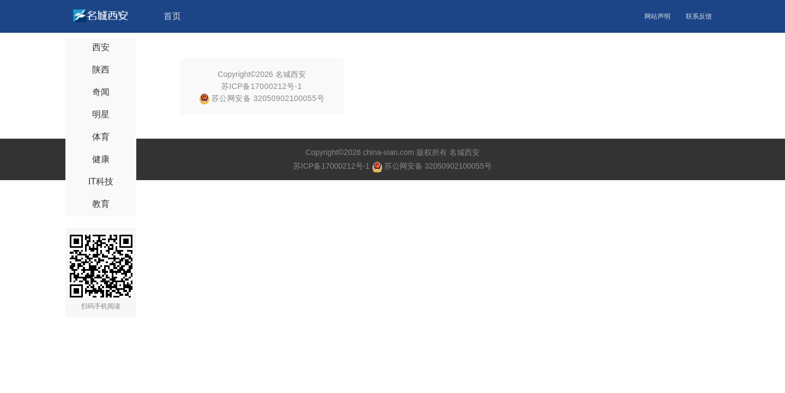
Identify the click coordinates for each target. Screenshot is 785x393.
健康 (101, 159)
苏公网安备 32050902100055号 (261, 98)
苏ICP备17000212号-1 (261, 86)
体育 (101, 136)
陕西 (101, 69)
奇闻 (101, 92)
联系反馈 (699, 16)
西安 (101, 47)
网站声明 (657, 16)
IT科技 (100, 181)
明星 (101, 114)
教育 (101, 204)
